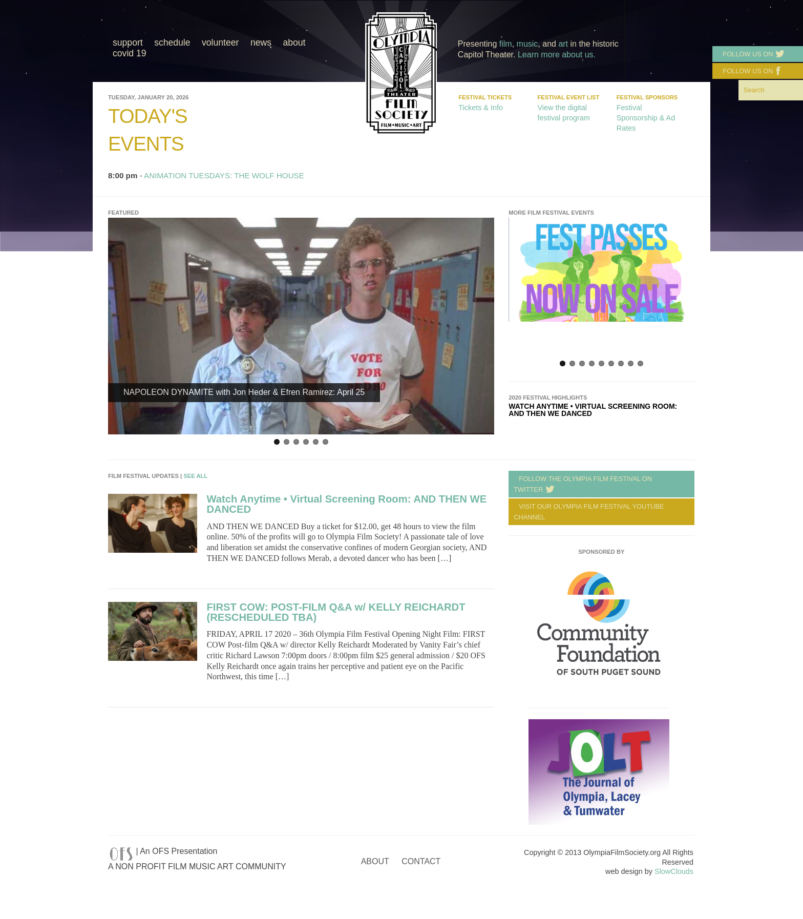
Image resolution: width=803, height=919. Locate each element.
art (563, 43)
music (527, 43)
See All (195, 476)
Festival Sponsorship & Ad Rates (646, 117)
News (260, 42)
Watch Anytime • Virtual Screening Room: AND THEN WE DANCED (593, 409)
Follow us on (751, 54)
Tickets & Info (480, 107)
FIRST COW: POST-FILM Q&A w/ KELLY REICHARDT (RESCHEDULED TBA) (335, 612)
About (294, 42)
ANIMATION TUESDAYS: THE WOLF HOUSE (224, 175)
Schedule (172, 42)
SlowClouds (673, 871)
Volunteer (220, 42)
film (505, 43)
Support (128, 42)
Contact (421, 861)
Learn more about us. (557, 54)
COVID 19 (129, 53)
